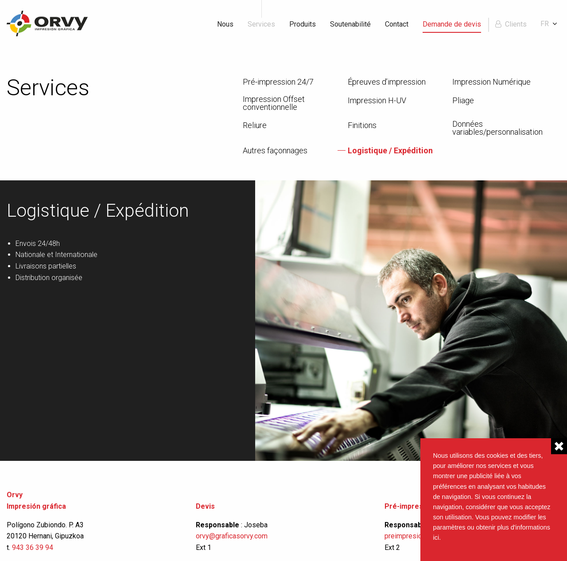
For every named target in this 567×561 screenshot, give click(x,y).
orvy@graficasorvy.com (232, 536)
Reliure (255, 125)
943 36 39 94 (32, 547)
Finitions (362, 125)
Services (261, 24)
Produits (302, 24)
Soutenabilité (350, 24)
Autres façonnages (275, 151)
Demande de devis (452, 24)
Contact (396, 24)
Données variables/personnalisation (497, 128)
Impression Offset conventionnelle (274, 103)
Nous (225, 24)
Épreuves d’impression (387, 82)
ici (436, 537)
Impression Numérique (491, 82)
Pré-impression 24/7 (278, 82)
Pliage (463, 101)
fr (544, 23)
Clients (516, 24)
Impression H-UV (377, 101)
